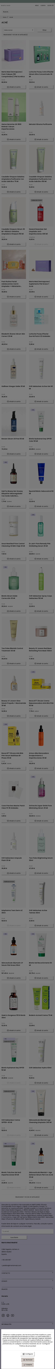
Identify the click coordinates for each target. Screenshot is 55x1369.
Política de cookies (42, 1340)
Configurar (27, 1354)
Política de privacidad (27, 1346)
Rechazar (27, 1360)
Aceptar (27, 1364)
